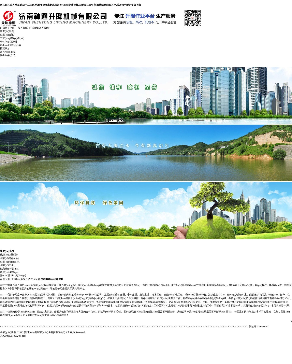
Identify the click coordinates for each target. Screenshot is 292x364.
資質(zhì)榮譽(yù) (9, 272)
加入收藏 (23, 27)
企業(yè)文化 (7, 265)
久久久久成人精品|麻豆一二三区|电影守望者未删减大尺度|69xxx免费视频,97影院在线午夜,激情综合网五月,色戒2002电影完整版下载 (70, 4)
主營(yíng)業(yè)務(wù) (12, 38)
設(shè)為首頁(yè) (41, 27)
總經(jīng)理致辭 (9, 254)
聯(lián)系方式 (7, 55)
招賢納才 (5, 48)
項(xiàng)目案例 (8, 41)
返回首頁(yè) (7, 27)
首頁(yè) (4, 279)
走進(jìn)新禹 (7, 31)
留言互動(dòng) (8, 52)
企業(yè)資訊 (7, 34)
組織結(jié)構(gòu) (9, 268)
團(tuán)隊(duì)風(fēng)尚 (13, 275)
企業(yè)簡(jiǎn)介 (9, 258)
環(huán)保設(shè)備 (10, 45)
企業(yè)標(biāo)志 (9, 261)
